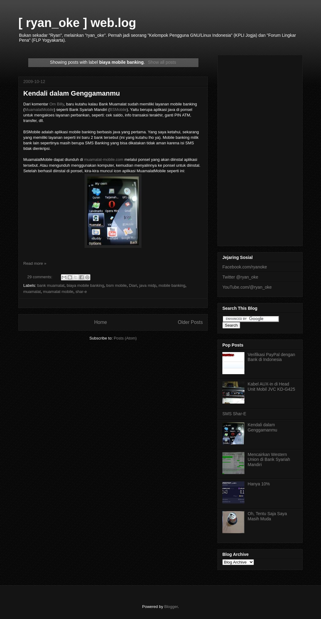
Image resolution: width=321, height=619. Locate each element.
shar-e (81, 291)
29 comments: (40, 277)
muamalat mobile (58, 291)
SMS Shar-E (234, 413)
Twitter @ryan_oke (240, 277)
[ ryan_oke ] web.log (77, 22)
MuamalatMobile (39, 109)
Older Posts (190, 322)
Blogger (171, 606)
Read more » (34, 263)
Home (100, 322)
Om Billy (56, 104)
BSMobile (118, 109)
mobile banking (172, 285)
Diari (133, 285)
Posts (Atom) (125, 338)
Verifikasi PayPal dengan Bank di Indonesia (271, 357)
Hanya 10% (259, 483)
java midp (148, 285)
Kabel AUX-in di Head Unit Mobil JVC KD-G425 (271, 387)
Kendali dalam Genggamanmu (71, 93)
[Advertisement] (260, 149)
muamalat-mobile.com (104, 159)
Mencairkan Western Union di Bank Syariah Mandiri (269, 459)
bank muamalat (51, 285)
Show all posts (162, 62)
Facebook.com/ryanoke (244, 266)
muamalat (32, 291)
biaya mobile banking (85, 285)
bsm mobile (116, 285)
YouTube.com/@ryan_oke (247, 287)
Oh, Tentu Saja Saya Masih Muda (267, 516)
